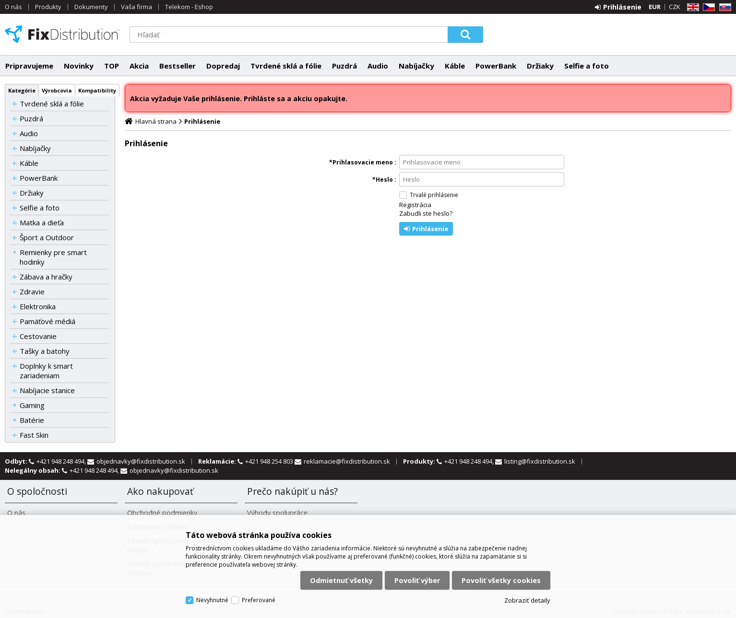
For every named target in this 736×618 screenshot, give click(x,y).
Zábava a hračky (46, 276)
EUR (655, 6)
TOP (111, 65)
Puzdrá (344, 65)
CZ (707, 7)
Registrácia (415, 204)
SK (723, 7)
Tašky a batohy (45, 351)
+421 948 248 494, (61, 461)
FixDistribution (62, 34)
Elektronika (38, 306)
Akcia (139, 65)
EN (691, 7)
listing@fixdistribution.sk (539, 461)
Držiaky (540, 65)
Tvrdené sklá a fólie (285, 65)
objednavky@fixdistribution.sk (140, 461)
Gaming (32, 405)
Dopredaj (223, 65)
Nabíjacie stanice (47, 390)
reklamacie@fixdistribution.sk (347, 461)
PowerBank (495, 65)
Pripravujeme (29, 65)
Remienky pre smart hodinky (53, 257)
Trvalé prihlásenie (434, 195)
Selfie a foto (586, 65)
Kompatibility (97, 90)
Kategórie (22, 90)
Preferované (258, 600)
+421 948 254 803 (270, 461)
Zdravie (32, 291)
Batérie (32, 420)
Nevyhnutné (212, 600)
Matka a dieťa (42, 222)
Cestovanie (38, 336)
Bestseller (177, 65)
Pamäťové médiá (47, 321)
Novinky (79, 65)
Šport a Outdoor (47, 237)
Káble (455, 65)
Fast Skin (34, 435)
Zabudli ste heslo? (425, 213)
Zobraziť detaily (527, 600)
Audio (378, 65)
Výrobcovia (57, 90)
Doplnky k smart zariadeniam (46, 370)
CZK (674, 6)
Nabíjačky (416, 65)
